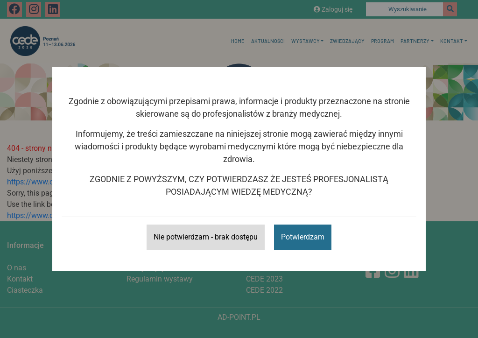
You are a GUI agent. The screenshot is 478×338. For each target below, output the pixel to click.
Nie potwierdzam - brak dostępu (206, 236)
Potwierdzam (302, 236)
